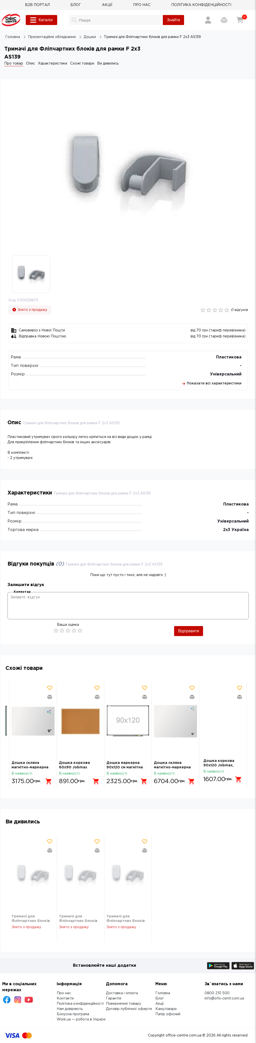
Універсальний (226, 374)
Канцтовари (166, 1008)
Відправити (188, 631)
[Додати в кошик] (49, 779)
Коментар (22, 592)
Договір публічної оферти (129, 1008)
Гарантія (113, 998)
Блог (159, 998)
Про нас (64, 993)
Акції (159, 1003)
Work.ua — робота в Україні (81, 1019)
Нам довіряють (70, 1008)
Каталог (41, 20)
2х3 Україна (236, 530)
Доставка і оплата (122, 993)
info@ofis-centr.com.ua (224, 998)
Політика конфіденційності (80, 1003)
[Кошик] (240, 20)
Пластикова (229, 357)
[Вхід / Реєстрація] (208, 20)
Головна (162, 993)
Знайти (173, 20)
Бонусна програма (73, 1014)
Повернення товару (123, 1003)
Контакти (65, 998)
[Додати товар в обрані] (50, 688)
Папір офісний (167, 1014)
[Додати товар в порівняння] (50, 697)
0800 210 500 (217, 993)
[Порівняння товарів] (224, 20)
